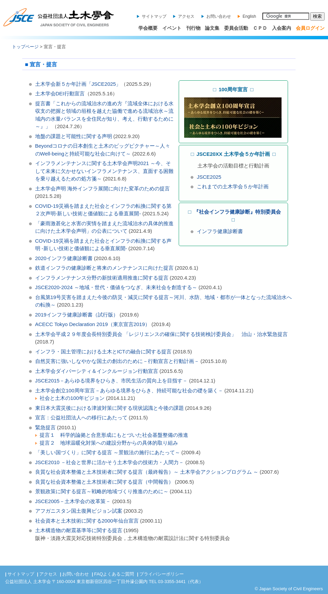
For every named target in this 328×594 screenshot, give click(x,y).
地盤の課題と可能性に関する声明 (73, 136)
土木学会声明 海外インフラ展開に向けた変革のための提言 (102, 188)
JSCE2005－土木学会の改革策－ (73, 501)
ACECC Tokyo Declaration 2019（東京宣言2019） (92, 324)
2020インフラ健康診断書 (64, 258)
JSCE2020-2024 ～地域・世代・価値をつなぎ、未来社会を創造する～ (116, 287)
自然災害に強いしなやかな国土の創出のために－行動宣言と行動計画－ (117, 361)
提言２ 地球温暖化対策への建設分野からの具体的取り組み (109, 443)
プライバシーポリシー (161, 574)
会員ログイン (310, 28)
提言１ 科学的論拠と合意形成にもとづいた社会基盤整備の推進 (114, 435)
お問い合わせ (218, 16)
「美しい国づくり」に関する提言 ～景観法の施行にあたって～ (107, 452)
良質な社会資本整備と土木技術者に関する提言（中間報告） (105, 482)
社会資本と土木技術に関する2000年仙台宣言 (87, 521)
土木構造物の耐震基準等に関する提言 (78, 530)
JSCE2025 (209, 177)
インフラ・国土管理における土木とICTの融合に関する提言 (103, 351)
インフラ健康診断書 (220, 231)
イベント (171, 28)
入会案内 (281, 28)
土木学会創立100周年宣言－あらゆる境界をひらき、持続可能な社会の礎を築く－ (129, 390)
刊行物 (193, 28)
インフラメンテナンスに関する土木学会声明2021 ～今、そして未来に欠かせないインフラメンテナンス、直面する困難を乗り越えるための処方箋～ (104, 170)
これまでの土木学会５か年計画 (233, 186)
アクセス (186, 16)
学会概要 (148, 28)
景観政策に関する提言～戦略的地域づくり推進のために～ (101, 491)
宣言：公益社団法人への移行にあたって (81, 417)
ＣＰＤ (260, 28)
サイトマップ (154, 16)
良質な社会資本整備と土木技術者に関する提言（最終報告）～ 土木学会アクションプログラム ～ (146, 472)
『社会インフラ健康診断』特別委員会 (237, 212)
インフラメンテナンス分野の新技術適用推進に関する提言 (101, 278)
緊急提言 (45, 427)
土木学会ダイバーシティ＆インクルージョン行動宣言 (96, 371)
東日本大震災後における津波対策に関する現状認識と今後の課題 (109, 408)
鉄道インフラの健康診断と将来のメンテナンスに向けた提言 (104, 268)
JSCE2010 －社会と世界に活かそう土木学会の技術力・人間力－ (109, 462)
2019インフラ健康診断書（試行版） (76, 315)
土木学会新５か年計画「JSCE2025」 (78, 84)
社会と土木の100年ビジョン (72, 398)
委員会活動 (236, 28)
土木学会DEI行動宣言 (60, 93)
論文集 (212, 28)
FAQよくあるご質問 (114, 574)
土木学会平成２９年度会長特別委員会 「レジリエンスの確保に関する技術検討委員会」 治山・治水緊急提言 (161, 334)
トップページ (25, 46)
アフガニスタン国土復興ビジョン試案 (78, 511)
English (249, 16)
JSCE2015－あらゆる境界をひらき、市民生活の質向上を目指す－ (111, 380)
